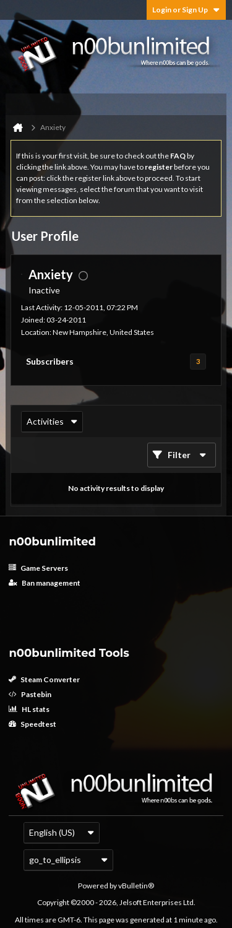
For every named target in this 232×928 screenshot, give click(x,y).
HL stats (29, 709)
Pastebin (30, 694)
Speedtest (32, 724)
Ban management (44, 583)
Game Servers (38, 568)
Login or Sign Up (186, 9)
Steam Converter (44, 679)
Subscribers (50, 361)
